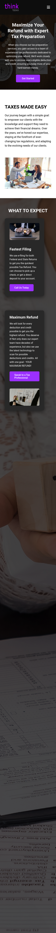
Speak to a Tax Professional (22, 376)
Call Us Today (21, 287)
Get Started (28, 78)
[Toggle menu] (48, 7)
